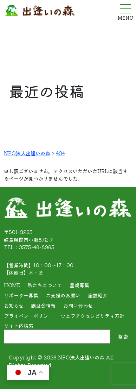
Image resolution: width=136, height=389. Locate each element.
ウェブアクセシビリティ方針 (92, 315)
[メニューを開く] (125, 9)
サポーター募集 (21, 295)
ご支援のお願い (63, 295)
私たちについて (44, 285)
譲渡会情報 (43, 305)
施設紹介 (98, 295)
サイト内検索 (18, 325)
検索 (123, 336)
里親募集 (79, 285)
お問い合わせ (78, 305)
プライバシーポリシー (28, 315)
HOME (12, 285)
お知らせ (14, 305)
